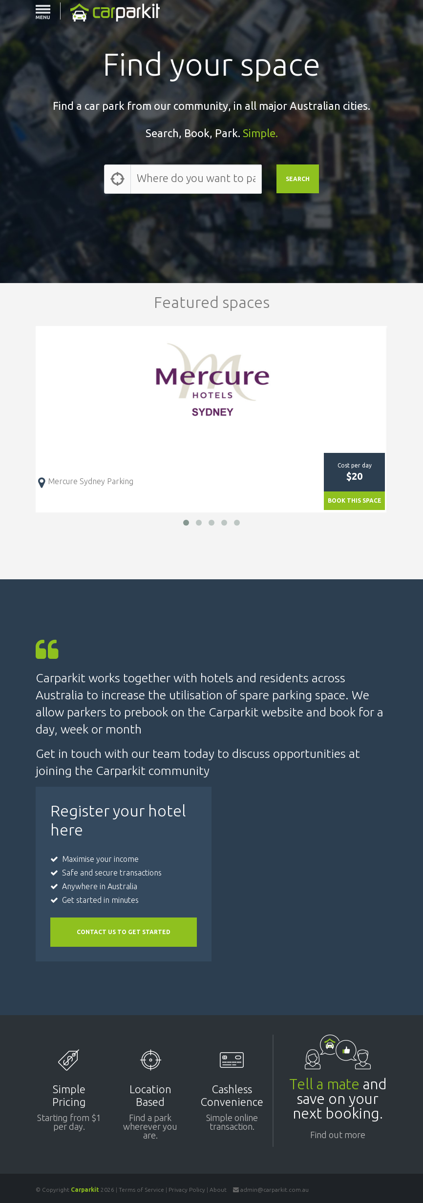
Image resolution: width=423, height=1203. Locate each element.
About (218, 1189)
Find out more (337, 1135)
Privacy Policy (187, 1189)
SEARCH (298, 179)
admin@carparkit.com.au (274, 1189)
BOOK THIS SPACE (354, 500)
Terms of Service (141, 1189)
